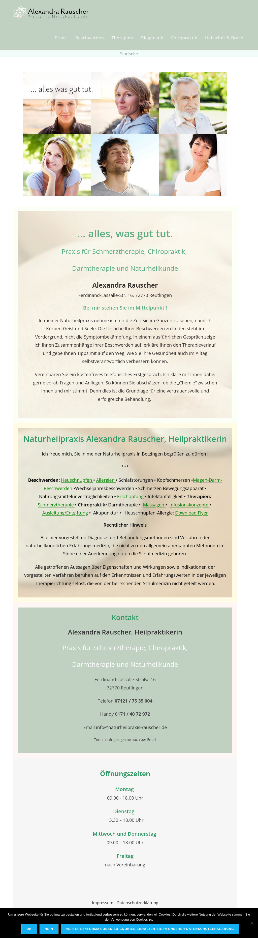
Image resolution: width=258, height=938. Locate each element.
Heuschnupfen (77, 480)
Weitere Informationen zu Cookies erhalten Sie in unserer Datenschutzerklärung (150, 929)
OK (28, 929)
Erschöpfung (131, 496)
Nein (49, 929)
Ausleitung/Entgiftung (65, 513)
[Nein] (251, 923)
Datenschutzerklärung (137, 902)
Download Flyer (191, 513)
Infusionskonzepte (190, 505)
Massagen (154, 505)
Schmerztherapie (56, 505)
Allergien (106, 480)
